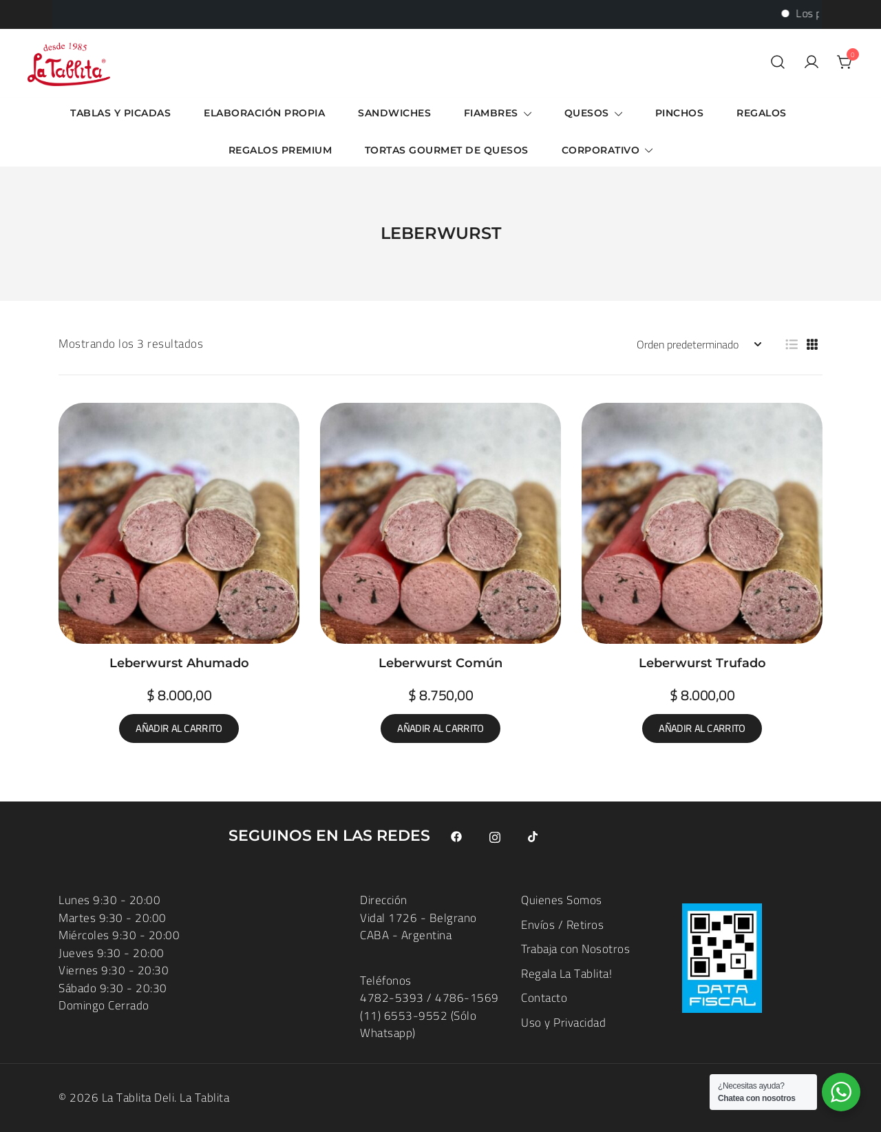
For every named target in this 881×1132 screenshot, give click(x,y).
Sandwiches (394, 113)
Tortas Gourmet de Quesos (447, 150)
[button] (791, 345)
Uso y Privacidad (563, 1023)
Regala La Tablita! (566, 974)
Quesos (586, 113)
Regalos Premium (280, 150)
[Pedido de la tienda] (698, 344)
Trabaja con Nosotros (575, 949)
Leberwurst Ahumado (179, 663)
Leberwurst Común (440, 663)
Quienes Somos (561, 900)
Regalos (761, 113)
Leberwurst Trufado (702, 663)
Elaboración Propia (264, 113)
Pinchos (679, 113)
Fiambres (491, 113)
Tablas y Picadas (120, 113)
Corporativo (601, 150)
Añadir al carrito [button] (179, 728)
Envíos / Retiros (562, 925)
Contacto (544, 998)
